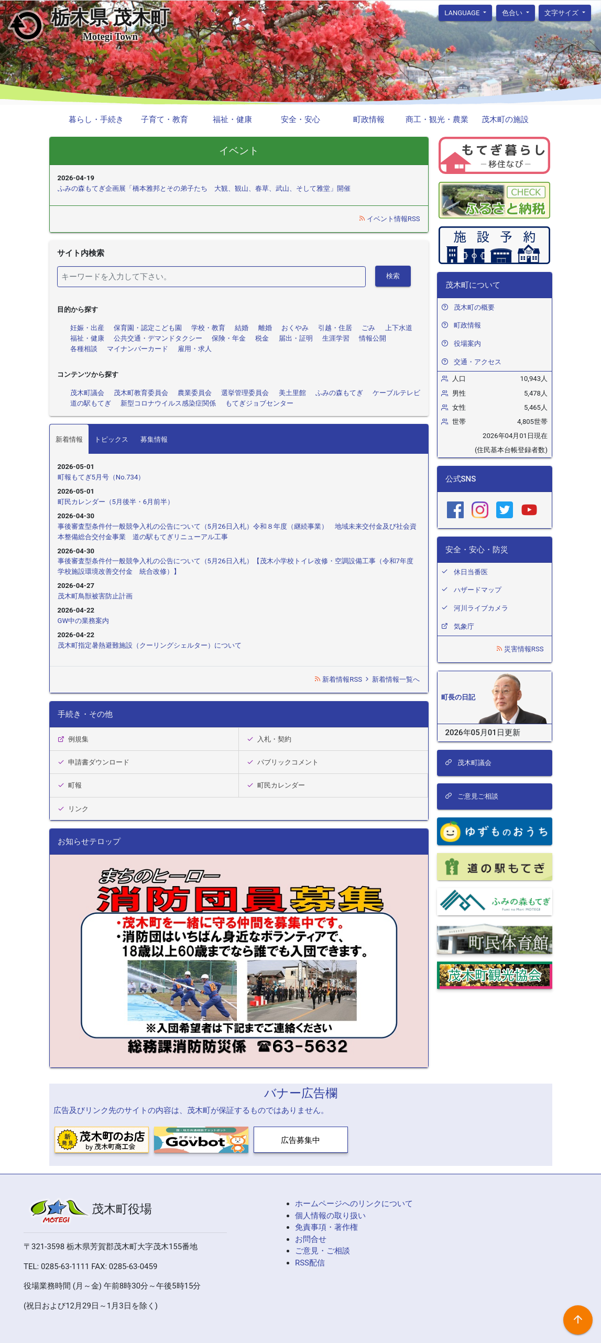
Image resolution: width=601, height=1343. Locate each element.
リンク (73, 809)
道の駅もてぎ (90, 403)
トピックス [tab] (111, 439)
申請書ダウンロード (94, 762)
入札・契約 (269, 739)
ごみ (368, 328)
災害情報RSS (520, 649)
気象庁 (464, 626)
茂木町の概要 (474, 307)
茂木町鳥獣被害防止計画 (95, 596)
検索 (393, 276)
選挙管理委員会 (245, 393)
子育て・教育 (164, 119)
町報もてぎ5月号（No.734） (101, 477)
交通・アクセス (477, 362)
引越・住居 (335, 328)
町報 (70, 785)
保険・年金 (229, 338)
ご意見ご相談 (471, 796)
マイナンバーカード (137, 349)
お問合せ (310, 1239)
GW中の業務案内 (84, 621)
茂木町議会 (87, 393)
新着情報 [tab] (69, 439)
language (463, 12)
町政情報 (369, 119)
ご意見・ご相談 (322, 1250)
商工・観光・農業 (437, 119)
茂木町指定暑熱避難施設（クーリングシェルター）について (150, 645)
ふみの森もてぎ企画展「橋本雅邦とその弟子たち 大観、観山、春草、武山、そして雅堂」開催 (204, 188)
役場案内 (467, 343)
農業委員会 (195, 393)
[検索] (211, 276)
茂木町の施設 (505, 119)
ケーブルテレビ (396, 393)
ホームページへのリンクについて (354, 1203)
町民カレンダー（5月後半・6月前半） (116, 502)
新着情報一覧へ (392, 679)
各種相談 (83, 349)
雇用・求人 (195, 349)
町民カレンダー (276, 785)
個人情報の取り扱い (330, 1215)
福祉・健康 (232, 119)
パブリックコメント (283, 762)
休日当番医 (471, 572)
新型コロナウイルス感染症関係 (168, 403)
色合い (513, 12)
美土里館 (292, 393)
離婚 (265, 328)
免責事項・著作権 (326, 1227)
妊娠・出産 (87, 328)
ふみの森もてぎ (339, 393)
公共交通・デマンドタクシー (158, 338)
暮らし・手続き (96, 119)
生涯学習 (335, 338)
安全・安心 (300, 119)
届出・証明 (296, 338)
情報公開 (372, 338)
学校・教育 (208, 328)
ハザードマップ (477, 590)
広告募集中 (300, 1140)
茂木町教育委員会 (141, 393)
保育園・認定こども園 (148, 328)
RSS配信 (310, 1263)
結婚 (241, 328)
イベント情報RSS (389, 219)
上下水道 (398, 328)
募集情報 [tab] (154, 439)
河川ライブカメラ (481, 608)
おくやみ (295, 328)
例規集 (73, 739)
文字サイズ (562, 12)
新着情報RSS (339, 679)
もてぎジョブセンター (259, 403)
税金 (262, 338)
